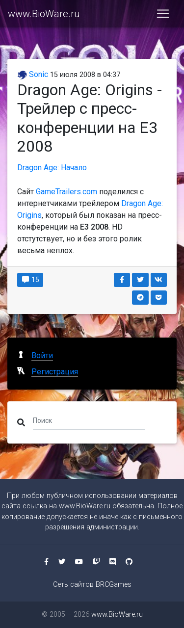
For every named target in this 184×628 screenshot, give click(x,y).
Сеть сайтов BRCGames (92, 584)
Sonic (32, 74)
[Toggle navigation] (163, 13)
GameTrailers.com (66, 191)
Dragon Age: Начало (52, 167)
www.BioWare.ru (44, 14)
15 (30, 280)
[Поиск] (89, 420)
